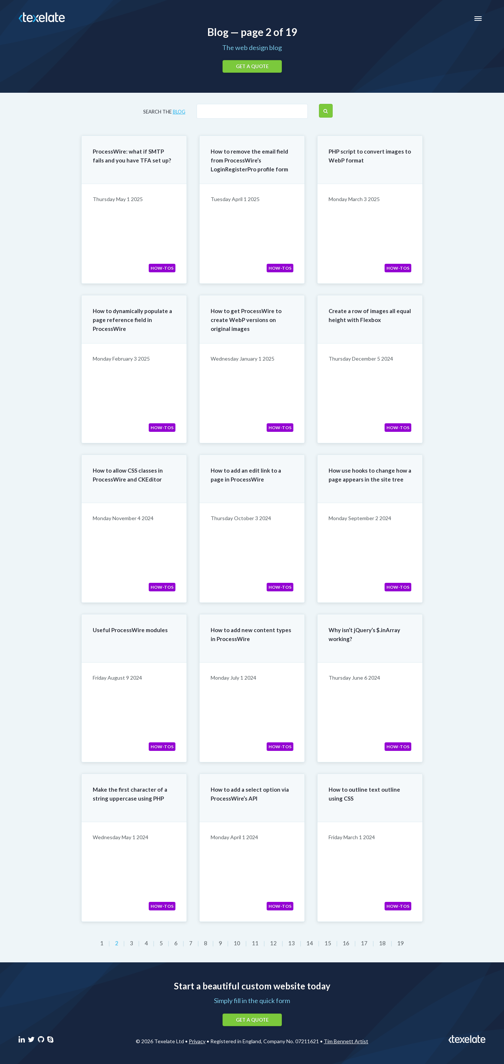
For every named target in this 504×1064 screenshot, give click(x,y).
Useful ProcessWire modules (130, 630)
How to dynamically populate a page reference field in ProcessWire (132, 320)
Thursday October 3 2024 (241, 518)
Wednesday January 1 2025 (242, 358)
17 (365, 943)
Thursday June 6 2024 (354, 677)
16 (346, 943)
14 (310, 943)
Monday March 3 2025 (354, 199)
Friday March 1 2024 (352, 837)
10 (237, 943)
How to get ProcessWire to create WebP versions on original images (246, 320)
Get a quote (252, 66)
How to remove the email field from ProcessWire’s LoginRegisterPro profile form (249, 160)
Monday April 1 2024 (234, 837)
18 (383, 943)
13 (292, 943)
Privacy (197, 1041)
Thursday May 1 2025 (118, 199)
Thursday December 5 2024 (361, 358)
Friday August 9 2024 (117, 677)
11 (256, 943)
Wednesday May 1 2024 (120, 837)
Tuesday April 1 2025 (235, 199)
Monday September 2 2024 (360, 518)
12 (274, 943)
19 (400, 943)
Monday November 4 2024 (123, 518)
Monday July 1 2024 (233, 677)
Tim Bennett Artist (346, 1041)
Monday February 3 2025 (121, 358)
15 (328, 943)
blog (179, 112)
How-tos (162, 268)
